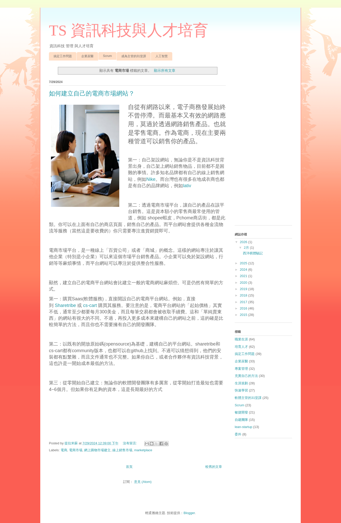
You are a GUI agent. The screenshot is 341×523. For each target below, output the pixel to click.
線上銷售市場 (122, 450)
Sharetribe (65, 305)
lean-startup (243, 427)
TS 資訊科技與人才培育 (128, 30)
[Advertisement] (263, 144)
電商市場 (75, 450)
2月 (247, 247)
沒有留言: (130, 443)
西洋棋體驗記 (253, 253)
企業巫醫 (87, 56)
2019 (244, 289)
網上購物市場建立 (97, 450)
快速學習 (241, 390)
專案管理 (241, 369)
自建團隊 (241, 420)
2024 (244, 269)
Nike (150, 179)
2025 (244, 263)
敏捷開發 (241, 412)
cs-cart (90, 305)
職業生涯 (241, 339)
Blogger (189, 513)
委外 (238, 434)
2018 (244, 295)
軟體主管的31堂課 (248, 398)
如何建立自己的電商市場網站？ (92, 93)
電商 (64, 450)
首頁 (129, 467)
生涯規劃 (241, 383)
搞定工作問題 (63, 56)
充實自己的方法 (246, 376)
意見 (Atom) (143, 482)
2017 (244, 302)
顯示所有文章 (164, 70)
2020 (244, 282)
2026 (244, 242)
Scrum (107, 56)
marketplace (143, 450)
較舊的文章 (213, 467)
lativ (187, 185)
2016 (244, 308)
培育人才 (241, 347)
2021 (244, 276)
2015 (244, 315)
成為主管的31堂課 (133, 56)
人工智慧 (161, 56)
